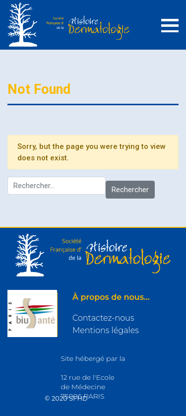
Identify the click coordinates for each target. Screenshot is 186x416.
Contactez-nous (103, 318)
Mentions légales (105, 330)
